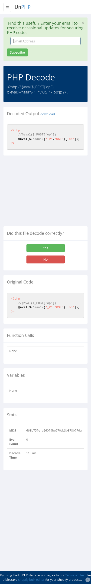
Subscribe (17, 52)
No (45, 259)
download (47, 114)
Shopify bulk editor (31, 579)
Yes (45, 248)
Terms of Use (74, 575)
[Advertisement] (42, 192)
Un (23, 7)
